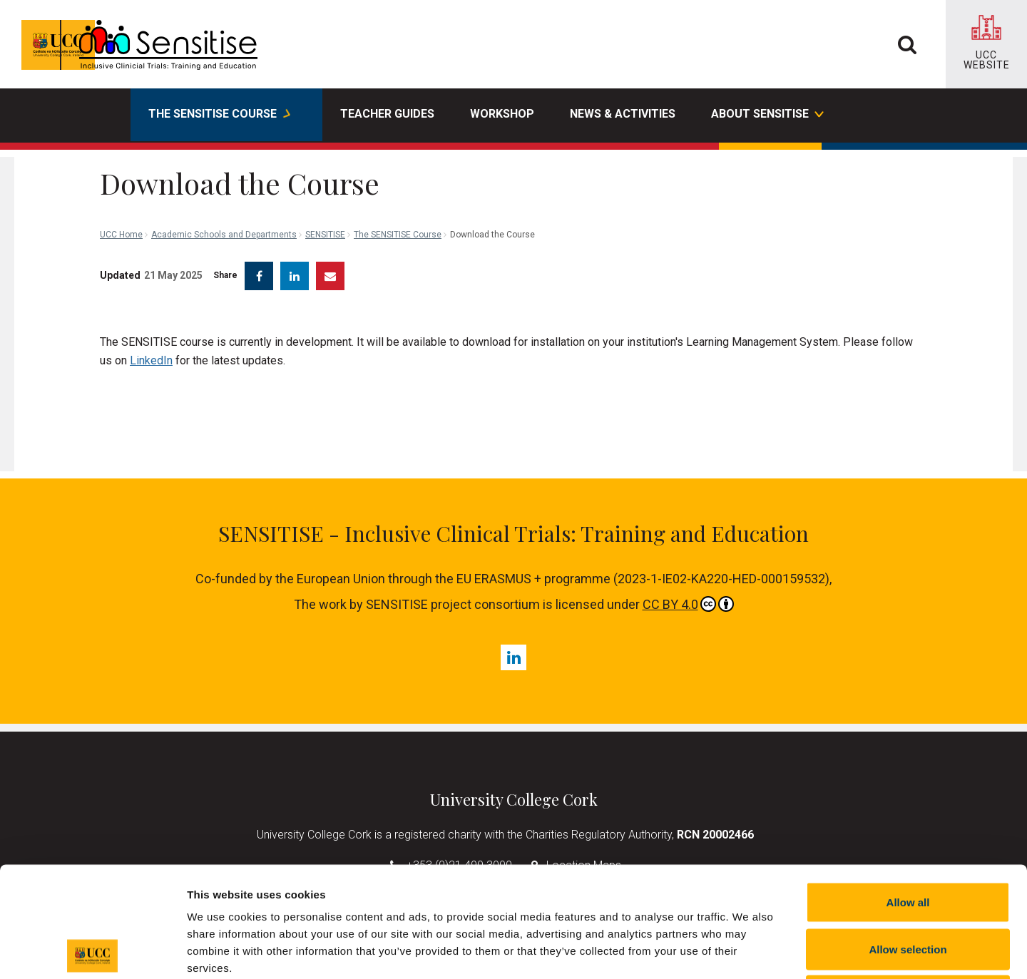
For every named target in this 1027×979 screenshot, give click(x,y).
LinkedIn (151, 350)
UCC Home (121, 171)
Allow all (908, 792)
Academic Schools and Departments (224, 171)
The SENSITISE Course (397, 171)
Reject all (907, 885)
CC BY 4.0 (688, 593)
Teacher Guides (387, 114)
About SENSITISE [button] (766, 115)
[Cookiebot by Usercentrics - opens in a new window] (92, 951)
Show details (748, 951)
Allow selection (907, 839)
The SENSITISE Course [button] (219, 115)
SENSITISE (325, 171)
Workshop (502, 114)
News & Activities (622, 114)
